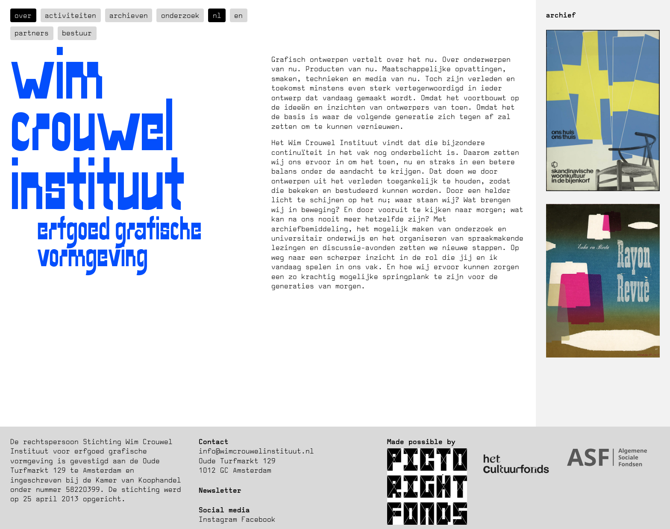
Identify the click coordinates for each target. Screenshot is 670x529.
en (238, 15)
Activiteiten (70, 15)
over (23, 15)
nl (217, 15)
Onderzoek (180, 15)
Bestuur (77, 33)
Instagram (218, 519)
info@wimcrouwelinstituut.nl (256, 451)
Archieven (128, 15)
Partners (32, 33)
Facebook (258, 519)
